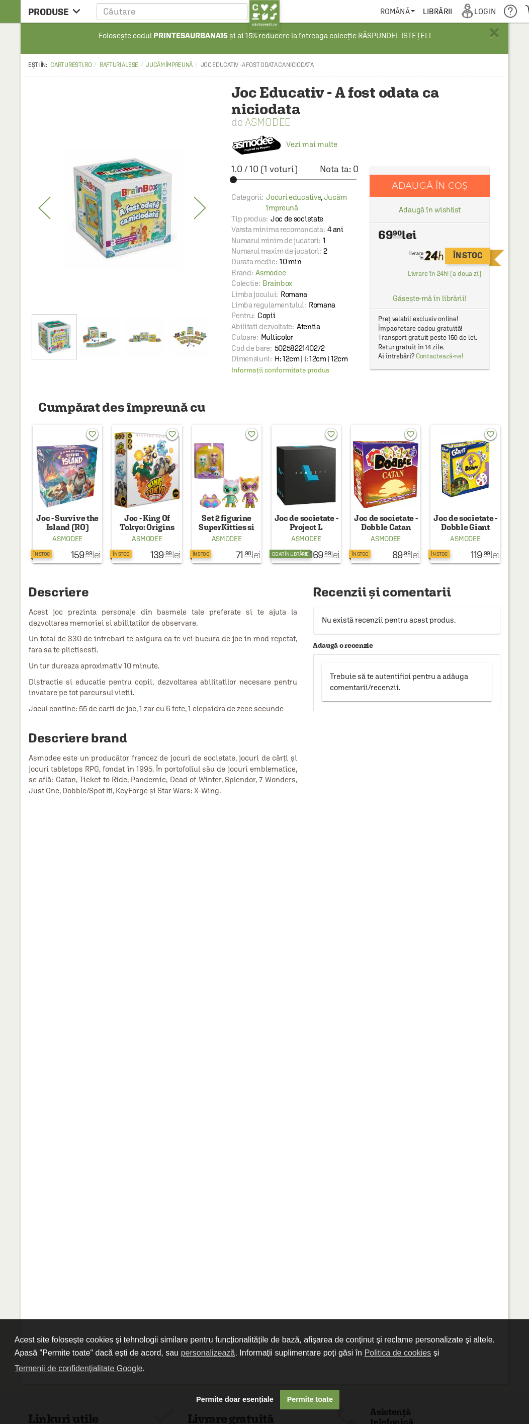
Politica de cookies (398, 1352)
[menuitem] (397, 11)
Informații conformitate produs (280, 370)
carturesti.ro (71, 64)
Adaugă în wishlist (430, 209)
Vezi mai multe (284, 144)
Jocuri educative (293, 197)
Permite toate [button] (310, 1399)
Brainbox (277, 283)
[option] (122, 208)
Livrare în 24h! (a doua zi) (444, 273)
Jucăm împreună (169, 64)
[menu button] (57, 11)
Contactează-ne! (440, 356)
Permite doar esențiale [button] (235, 1399)
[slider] (295, 180)
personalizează (208, 1352)
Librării (437, 11)
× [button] (494, 33)
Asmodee (267, 122)
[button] (188, 11)
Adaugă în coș (430, 185)
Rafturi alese (119, 64)
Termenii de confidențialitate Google (78, 1368)
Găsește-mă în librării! (430, 298)
